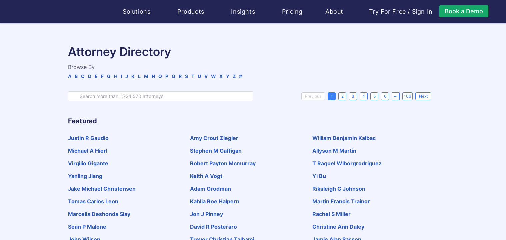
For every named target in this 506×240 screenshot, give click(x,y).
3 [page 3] (353, 96)
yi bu (319, 176)
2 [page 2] (342, 96)
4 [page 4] (363, 96)
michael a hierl (87, 151)
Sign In (422, 11)
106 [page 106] (407, 96)
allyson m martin (334, 151)
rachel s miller (331, 214)
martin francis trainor (341, 201)
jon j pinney (206, 214)
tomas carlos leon (93, 201)
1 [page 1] (332, 96)
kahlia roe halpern (214, 201)
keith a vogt (206, 176)
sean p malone (87, 227)
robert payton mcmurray (223, 163)
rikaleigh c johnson (338, 189)
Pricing (292, 11)
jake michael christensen (102, 189)
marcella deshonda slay (99, 214)
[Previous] (313, 96)
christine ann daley (338, 227)
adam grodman (210, 189)
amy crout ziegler (214, 138)
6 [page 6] (385, 96)
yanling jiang (85, 176)
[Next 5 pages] (396, 96)
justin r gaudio (88, 138)
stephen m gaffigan (216, 151)
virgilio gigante (88, 163)
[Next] (423, 96)
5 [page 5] (374, 96)
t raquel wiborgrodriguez (347, 163)
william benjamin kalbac (344, 138)
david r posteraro (213, 227)
